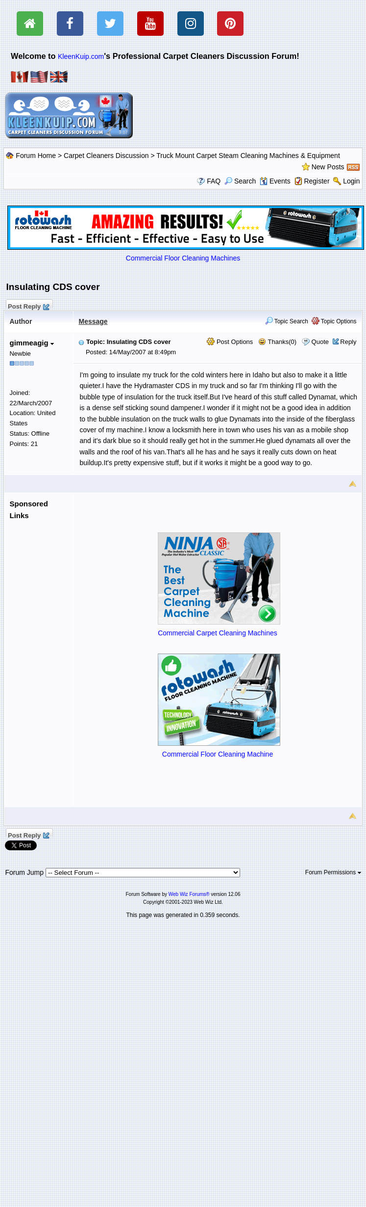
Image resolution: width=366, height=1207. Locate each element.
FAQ (213, 181)
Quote (320, 341)
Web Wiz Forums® (189, 894)
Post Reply (28, 305)
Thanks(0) (277, 341)
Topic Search (287, 321)
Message (92, 321)
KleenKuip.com (81, 56)
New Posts (328, 167)
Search (240, 181)
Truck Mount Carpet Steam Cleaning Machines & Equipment (248, 155)
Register (316, 181)
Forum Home (36, 155)
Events (275, 181)
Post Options (230, 341)
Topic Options (334, 321)
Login (351, 181)
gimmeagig (31, 343)
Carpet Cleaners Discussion (106, 155)
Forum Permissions (333, 872)
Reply (348, 341)
